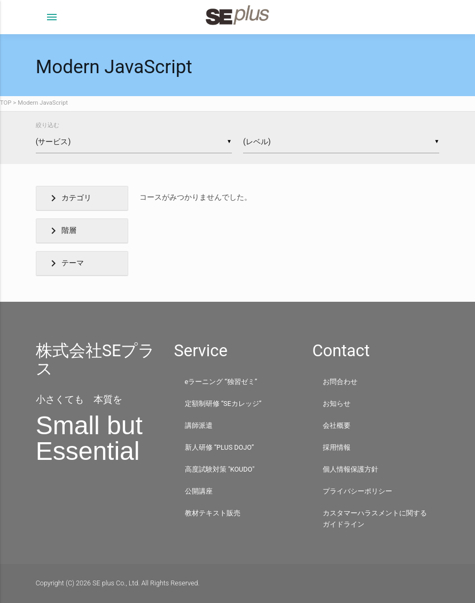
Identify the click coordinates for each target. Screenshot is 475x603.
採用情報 (337, 447)
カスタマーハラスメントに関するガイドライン (375, 518)
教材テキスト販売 (212, 513)
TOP (5, 102)
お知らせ (337, 404)
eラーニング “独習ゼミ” (221, 382)
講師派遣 (199, 425)
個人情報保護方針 (350, 469)
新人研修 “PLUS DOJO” (219, 447)
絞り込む (47, 125)
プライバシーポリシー (357, 491)
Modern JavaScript (43, 102)
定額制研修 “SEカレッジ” (223, 404)
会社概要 (337, 425)
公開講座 (199, 491)
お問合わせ (340, 382)
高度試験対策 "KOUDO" (220, 469)
